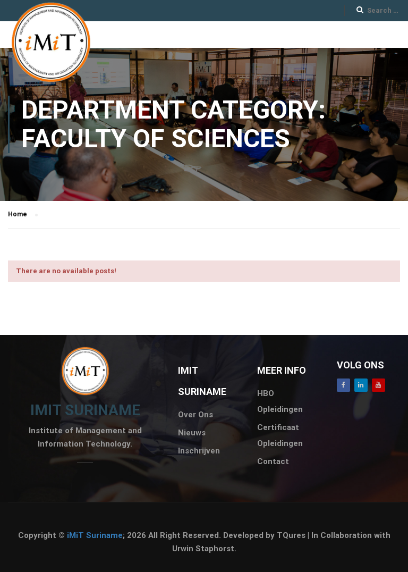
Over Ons (195, 414)
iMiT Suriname (95, 535)
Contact (273, 461)
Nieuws (192, 433)
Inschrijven (199, 451)
